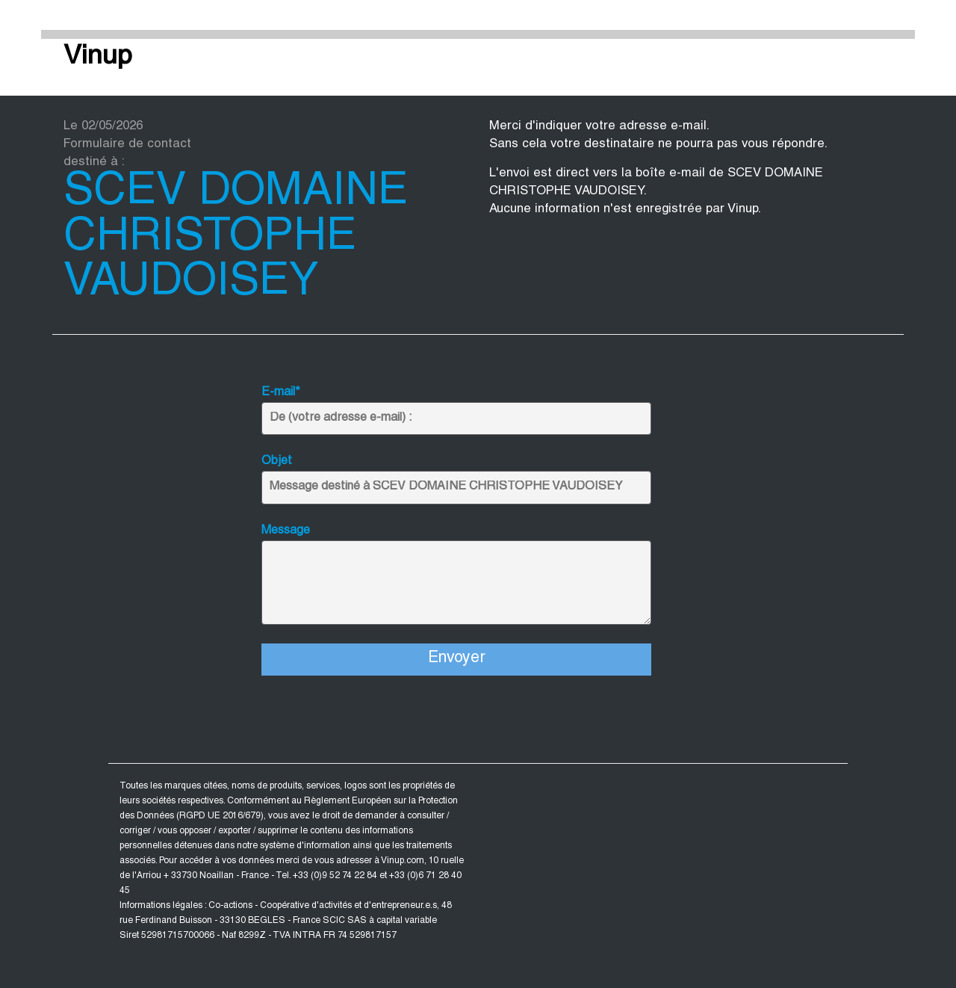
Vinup (97, 57)
